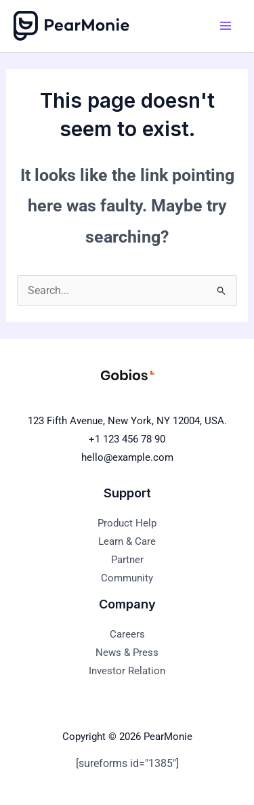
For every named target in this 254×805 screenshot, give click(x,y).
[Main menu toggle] (225, 26)
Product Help (127, 523)
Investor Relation (127, 671)
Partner (127, 560)
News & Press (127, 652)
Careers (127, 634)
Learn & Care (127, 541)
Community (127, 578)
